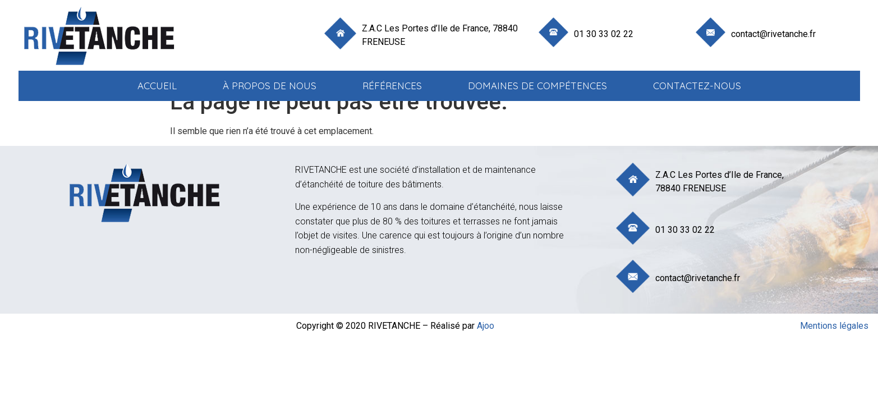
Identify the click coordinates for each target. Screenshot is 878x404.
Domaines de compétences (537, 85)
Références (392, 85)
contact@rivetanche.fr (773, 34)
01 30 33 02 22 (603, 34)
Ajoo (485, 325)
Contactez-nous (697, 85)
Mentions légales (834, 325)
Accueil (157, 85)
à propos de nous (269, 85)
